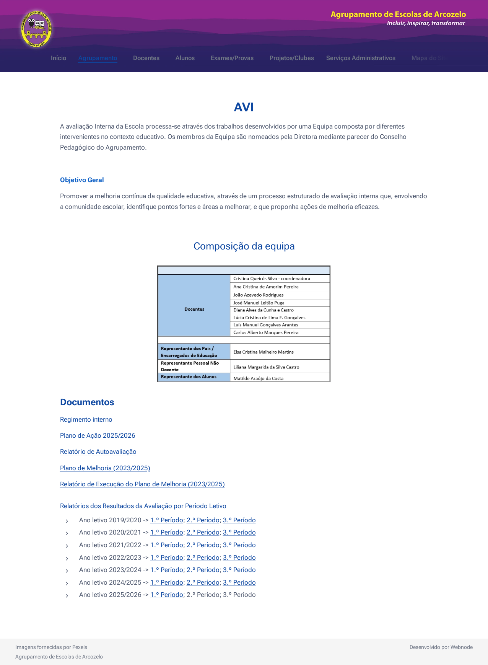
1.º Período (166, 519)
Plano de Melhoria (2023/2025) (105, 467)
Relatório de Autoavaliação (98, 451)
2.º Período (203, 519)
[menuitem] (200, 58)
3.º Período (239, 519)
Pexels (79, 647)
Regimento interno (86, 419)
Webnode (462, 647)
